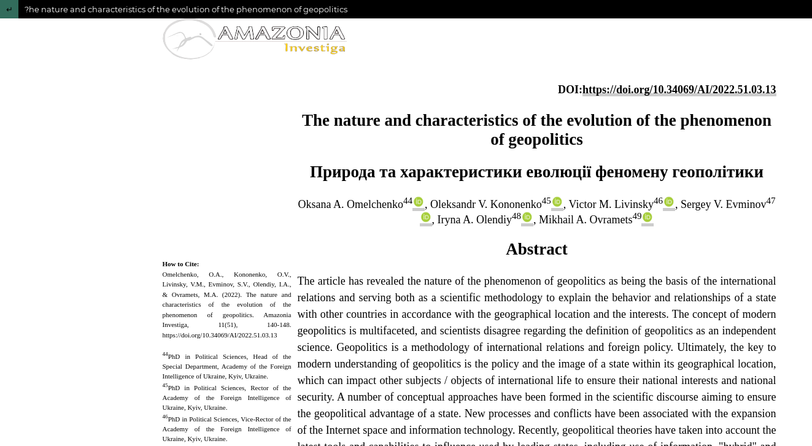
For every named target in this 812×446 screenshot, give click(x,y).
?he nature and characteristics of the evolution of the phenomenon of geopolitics (186, 9)
